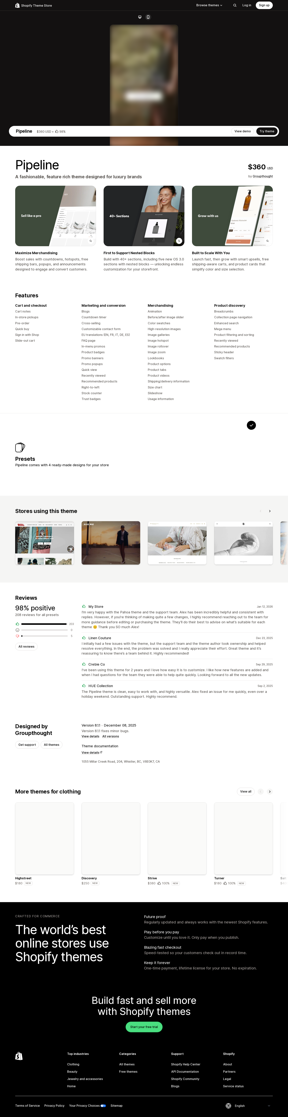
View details (90, 910)
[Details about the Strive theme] (177, 1019)
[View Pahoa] (204, 621)
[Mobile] (148, 17)
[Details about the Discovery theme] (111, 1019)
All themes (51, 918)
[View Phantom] (180, 621)
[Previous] (261, 681)
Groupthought (263, 339)
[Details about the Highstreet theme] (44, 1019)
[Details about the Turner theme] (243, 1019)
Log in (246, 5)
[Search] (235, 5)
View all (245, 966)
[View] (44, 714)
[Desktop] (140, 17)
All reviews (26, 819)
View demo (242, 294)
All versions (110, 910)
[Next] (270, 681)
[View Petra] (227, 621)
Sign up (264, 5)
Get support (27, 918)
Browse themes (209, 5)
